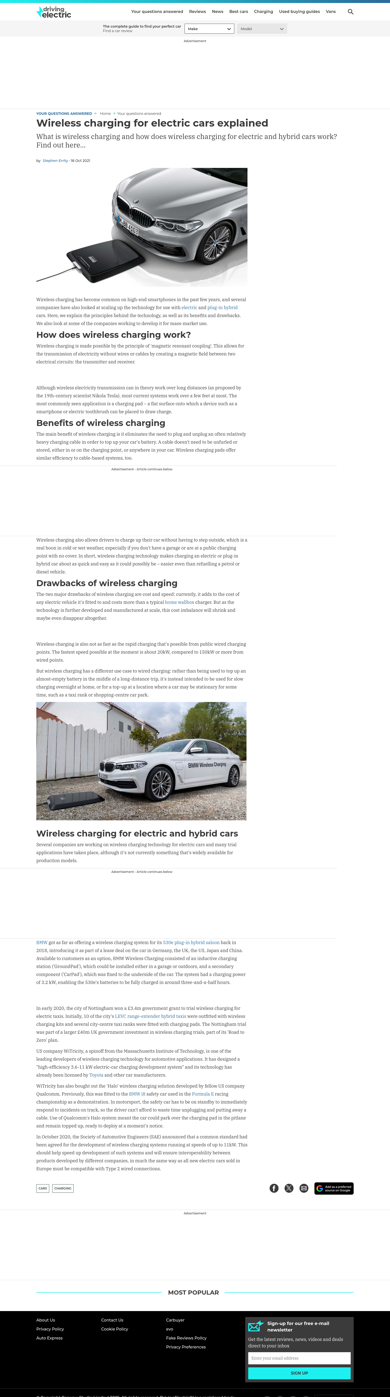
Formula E (203, 1078)
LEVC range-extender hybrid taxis (150, 1000)
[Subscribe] (299, 1342)
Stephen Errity (55, 160)
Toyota (96, 1059)
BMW (42, 941)
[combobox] (187, 29)
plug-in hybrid (222, 307)
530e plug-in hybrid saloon (191, 941)
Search (351, 12)
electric (189, 307)
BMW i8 (137, 1078)
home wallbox (179, 602)
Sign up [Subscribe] (299, 1356)
